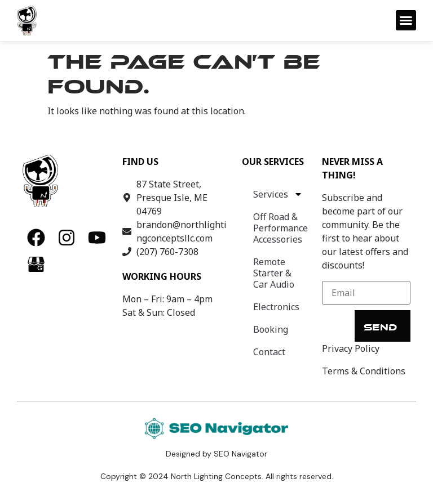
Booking (270, 329)
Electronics (276, 307)
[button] (406, 20)
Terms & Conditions (363, 371)
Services (278, 194)
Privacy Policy (350, 348)
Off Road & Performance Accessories (280, 228)
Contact (269, 352)
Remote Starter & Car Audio (273, 273)
